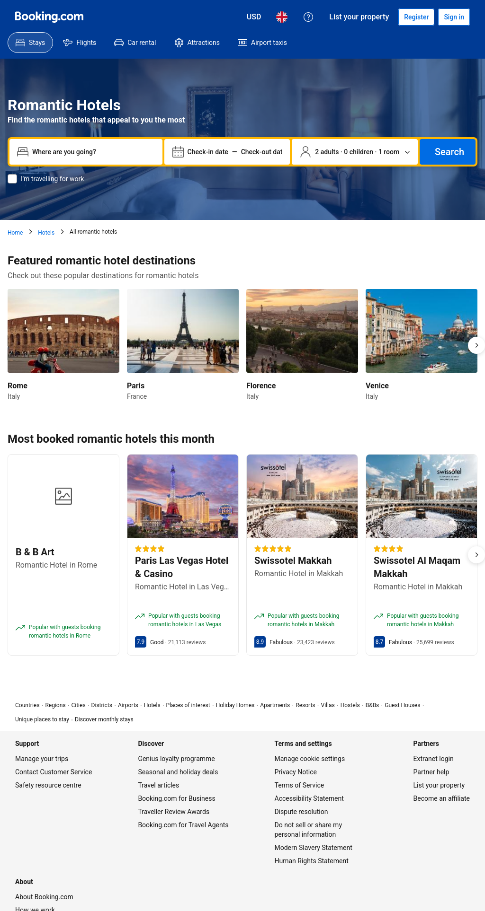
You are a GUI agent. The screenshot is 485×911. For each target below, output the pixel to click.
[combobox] (93, 151)
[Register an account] (416, 17)
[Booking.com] (49, 17)
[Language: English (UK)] (281, 17)
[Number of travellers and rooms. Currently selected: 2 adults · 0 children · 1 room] (355, 152)
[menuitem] (30, 42)
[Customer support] (308, 17)
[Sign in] (454, 17)
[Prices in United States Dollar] (254, 17)
